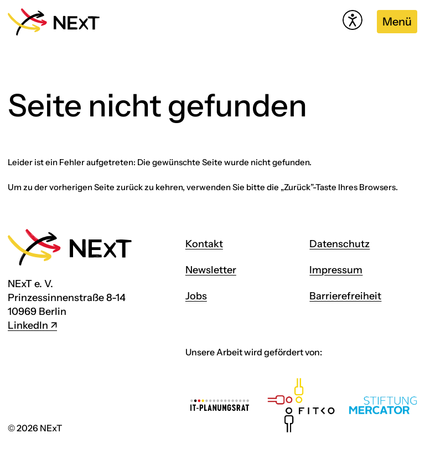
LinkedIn (28, 325)
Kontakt (204, 244)
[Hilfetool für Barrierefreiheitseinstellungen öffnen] (352, 20)
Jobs (196, 296)
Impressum (335, 270)
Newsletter (210, 270)
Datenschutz (339, 244)
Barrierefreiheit (345, 296)
